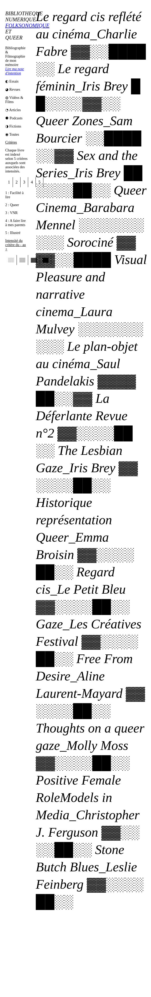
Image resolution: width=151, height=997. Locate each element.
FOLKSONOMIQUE (27, 25)
